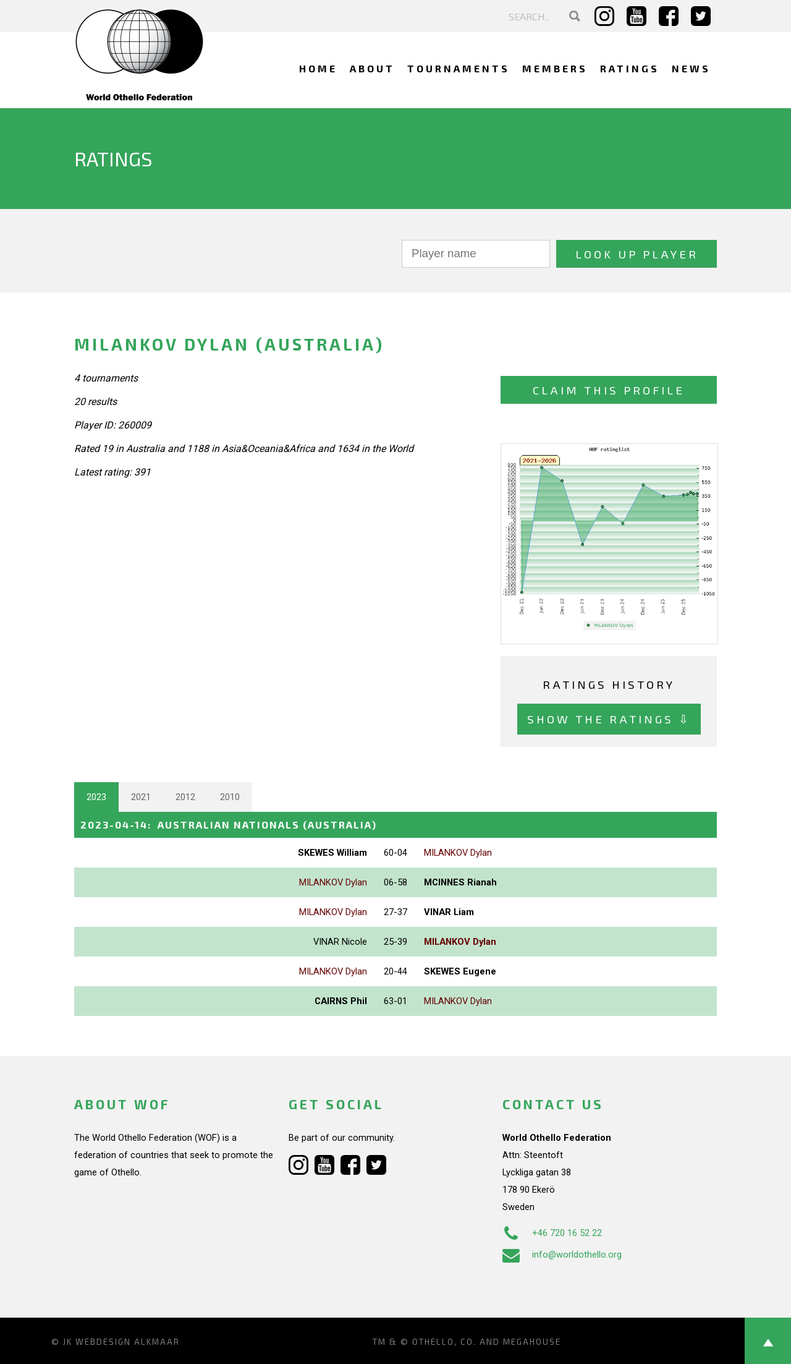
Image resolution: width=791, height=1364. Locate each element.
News (691, 68)
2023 (96, 797)
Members (555, 68)
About (372, 68)
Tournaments (458, 68)
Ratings (629, 68)
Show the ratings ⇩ (609, 719)
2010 (230, 797)
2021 (141, 797)
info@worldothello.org (562, 1254)
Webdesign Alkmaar (127, 1342)
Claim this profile (609, 390)
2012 (185, 797)
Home (318, 68)
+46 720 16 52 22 (552, 1232)
